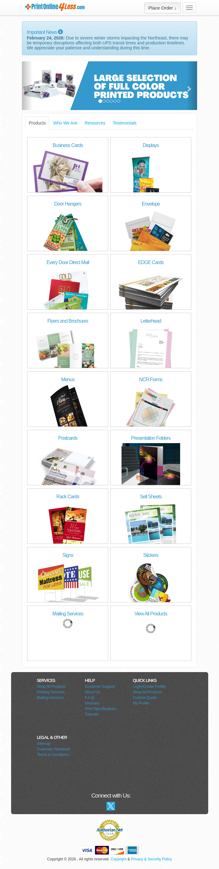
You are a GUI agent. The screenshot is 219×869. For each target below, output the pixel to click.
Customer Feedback (53, 749)
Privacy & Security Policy (151, 859)
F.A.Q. (90, 698)
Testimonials (125, 122)
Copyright (118, 859)
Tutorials (92, 714)
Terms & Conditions (53, 755)
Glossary (92, 703)
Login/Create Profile (149, 686)
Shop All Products (51, 686)
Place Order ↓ (162, 7)
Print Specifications (100, 709)
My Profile (141, 703)
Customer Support (100, 686)
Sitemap (43, 743)
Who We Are (65, 122)
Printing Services (50, 692)
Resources (95, 122)
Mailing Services (50, 698)
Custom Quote (144, 698)
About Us (92, 692)
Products (37, 122)
